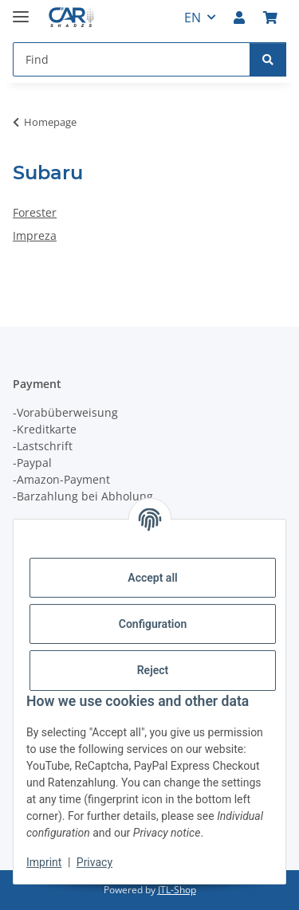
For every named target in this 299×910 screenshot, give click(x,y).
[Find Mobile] (131, 59)
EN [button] (192, 17)
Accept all (152, 577)
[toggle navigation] (21, 10)
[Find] (268, 59)
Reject (153, 670)
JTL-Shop (177, 889)
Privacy (94, 862)
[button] (239, 17)
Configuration (153, 624)
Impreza (35, 235)
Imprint (43, 862)
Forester (35, 212)
